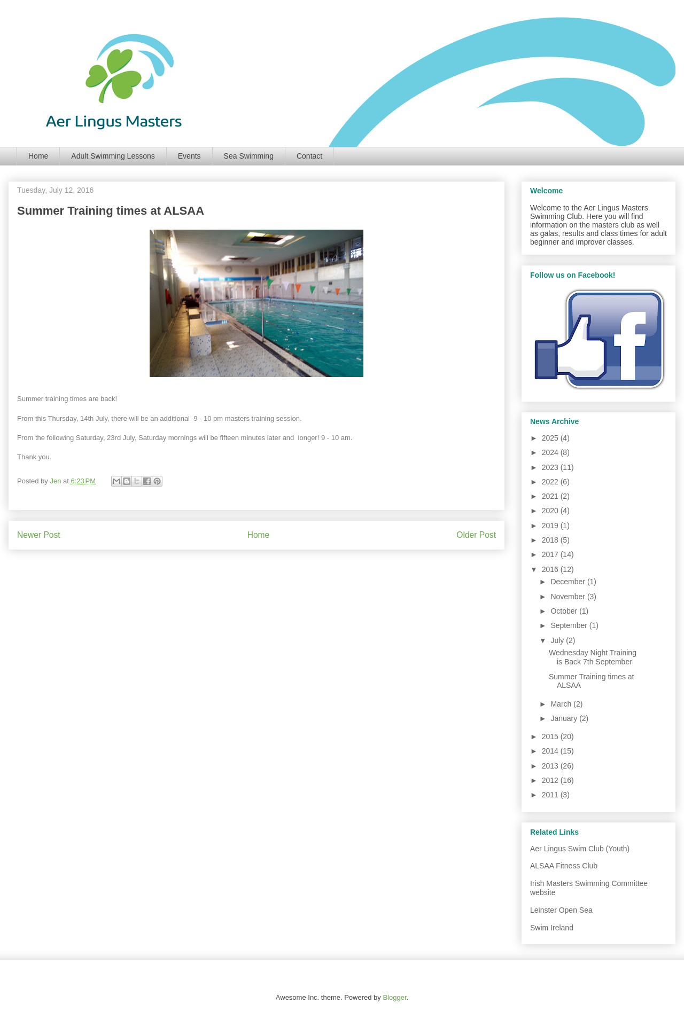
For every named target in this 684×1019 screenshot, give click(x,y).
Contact (309, 156)
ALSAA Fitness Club (563, 865)
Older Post (476, 534)
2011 (551, 794)
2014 (551, 751)
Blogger (394, 997)
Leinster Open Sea (561, 910)
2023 (551, 467)
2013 (551, 766)
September (569, 625)
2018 (551, 540)
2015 (551, 736)
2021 (551, 496)
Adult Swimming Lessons (112, 156)
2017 (551, 554)
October (564, 611)
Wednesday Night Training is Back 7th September (592, 657)
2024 (551, 452)
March (561, 704)
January (564, 718)
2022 (551, 481)
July (558, 640)
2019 (551, 525)
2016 (551, 569)
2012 (551, 780)
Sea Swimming (249, 156)
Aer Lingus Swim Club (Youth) (579, 848)
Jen (56, 481)
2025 (551, 438)
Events (189, 156)
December (568, 581)
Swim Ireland (551, 927)
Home (38, 156)
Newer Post (38, 534)
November (568, 596)
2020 (551, 510)
